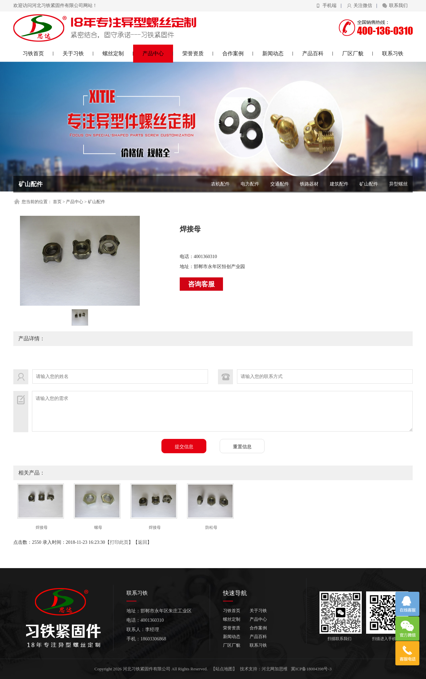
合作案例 (237, 53)
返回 (142, 542)
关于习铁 (78, 53)
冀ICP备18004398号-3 (311, 668)
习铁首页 (38, 53)
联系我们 (398, 5)
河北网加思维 (275, 668)
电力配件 (250, 183)
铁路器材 (309, 183)
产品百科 (317, 53)
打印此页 (119, 542)
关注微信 (362, 5)
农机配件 (220, 183)
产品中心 (157, 53)
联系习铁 (392, 53)
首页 (57, 201)
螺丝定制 (118, 53)
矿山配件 (368, 183)
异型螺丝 (398, 183)
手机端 (329, 5)
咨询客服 (201, 284)
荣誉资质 (197, 53)
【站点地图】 (224, 668)
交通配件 (279, 183)
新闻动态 (277, 53)
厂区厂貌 (357, 53)
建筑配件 (339, 183)
